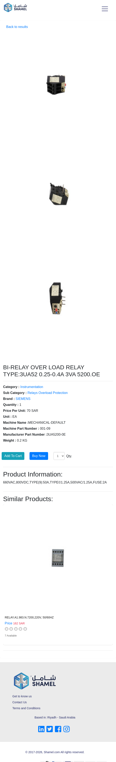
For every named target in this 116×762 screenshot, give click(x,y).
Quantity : (11, 404)
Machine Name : (15, 422)
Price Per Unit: (14, 410)
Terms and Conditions (26, 708)
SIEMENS (22, 399)
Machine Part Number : (21, 428)
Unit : (7, 416)
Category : (11, 387)
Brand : (9, 399)
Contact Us (19, 702)
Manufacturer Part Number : (25, 434)
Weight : (9, 440)
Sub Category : (15, 393)
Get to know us (22, 696)
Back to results (17, 27)
